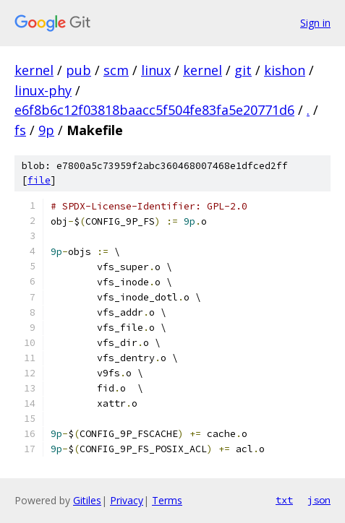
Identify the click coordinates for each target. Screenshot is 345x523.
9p (46, 130)
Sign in (315, 23)
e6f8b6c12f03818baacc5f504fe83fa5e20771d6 (154, 109)
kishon (284, 70)
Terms (167, 500)
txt (284, 499)
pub (78, 70)
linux (156, 70)
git (243, 70)
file (39, 180)
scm (116, 70)
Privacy (126, 500)
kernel (34, 70)
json (319, 499)
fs (20, 130)
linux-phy (43, 90)
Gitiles (87, 500)
